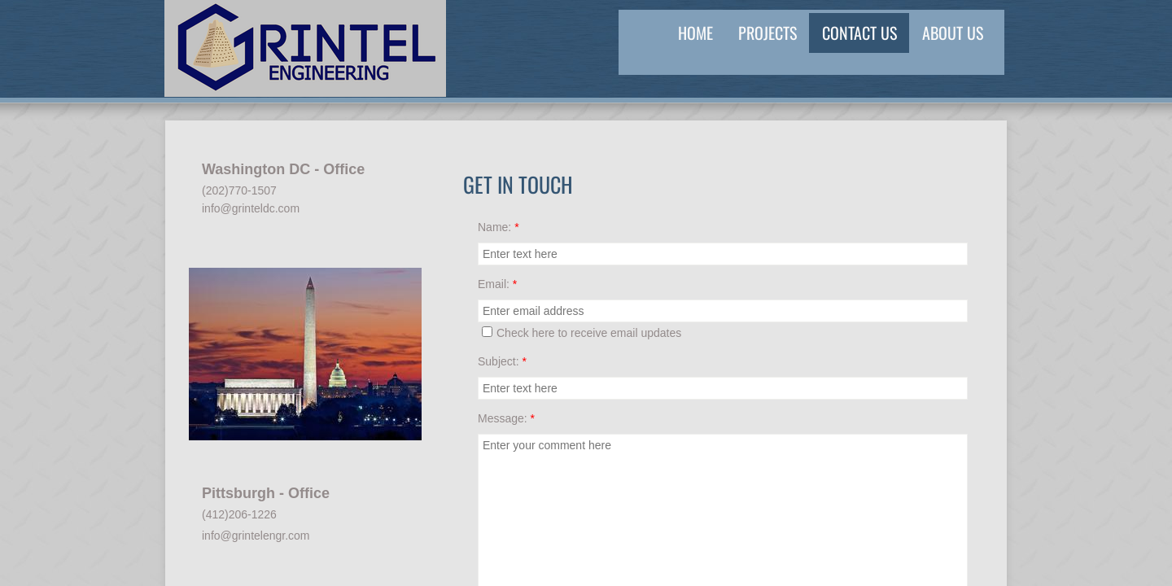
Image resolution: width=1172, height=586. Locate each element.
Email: (497, 284)
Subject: (502, 361)
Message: (506, 418)
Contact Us (859, 32)
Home (695, 32)
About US (952, 32)
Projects (767, 32)
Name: (498, 227)
